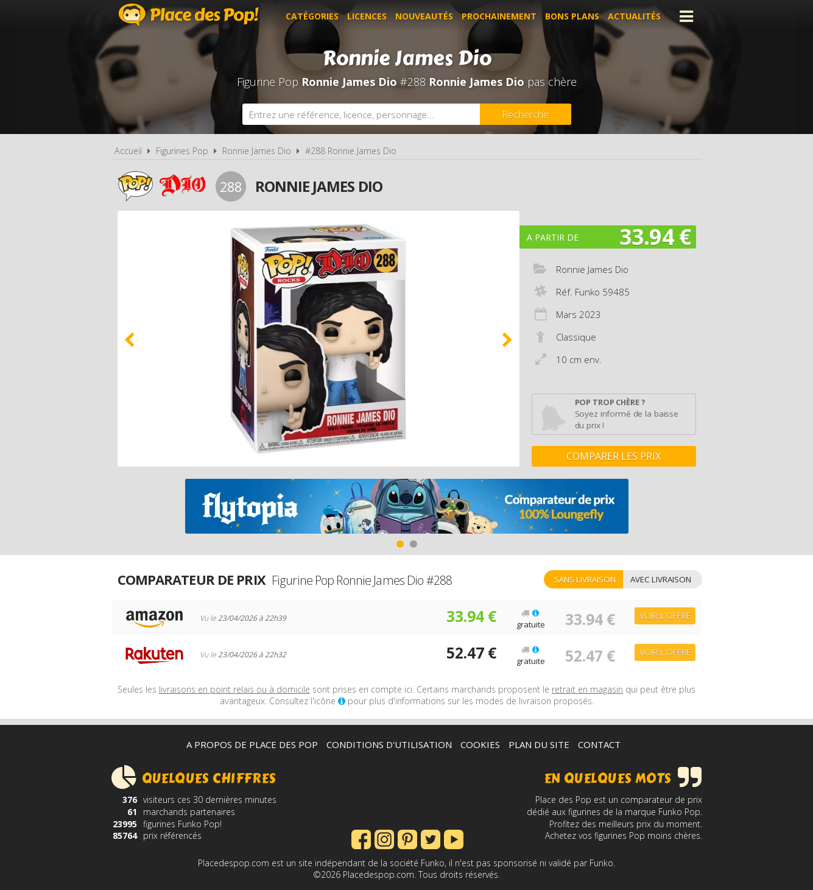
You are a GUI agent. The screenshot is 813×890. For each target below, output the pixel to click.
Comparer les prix (613, 456)
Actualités (634, 16)
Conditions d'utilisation (389, 744)
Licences (367, 16)
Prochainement (499, 16)
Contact (599, 744)
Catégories (312, 16)
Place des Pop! (189, 14)
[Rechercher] (525, 114)
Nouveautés (425, 16)
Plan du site (539, 744)
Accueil (128, 151)
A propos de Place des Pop (252, 744)
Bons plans (573, 16)
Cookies (480, 744)
